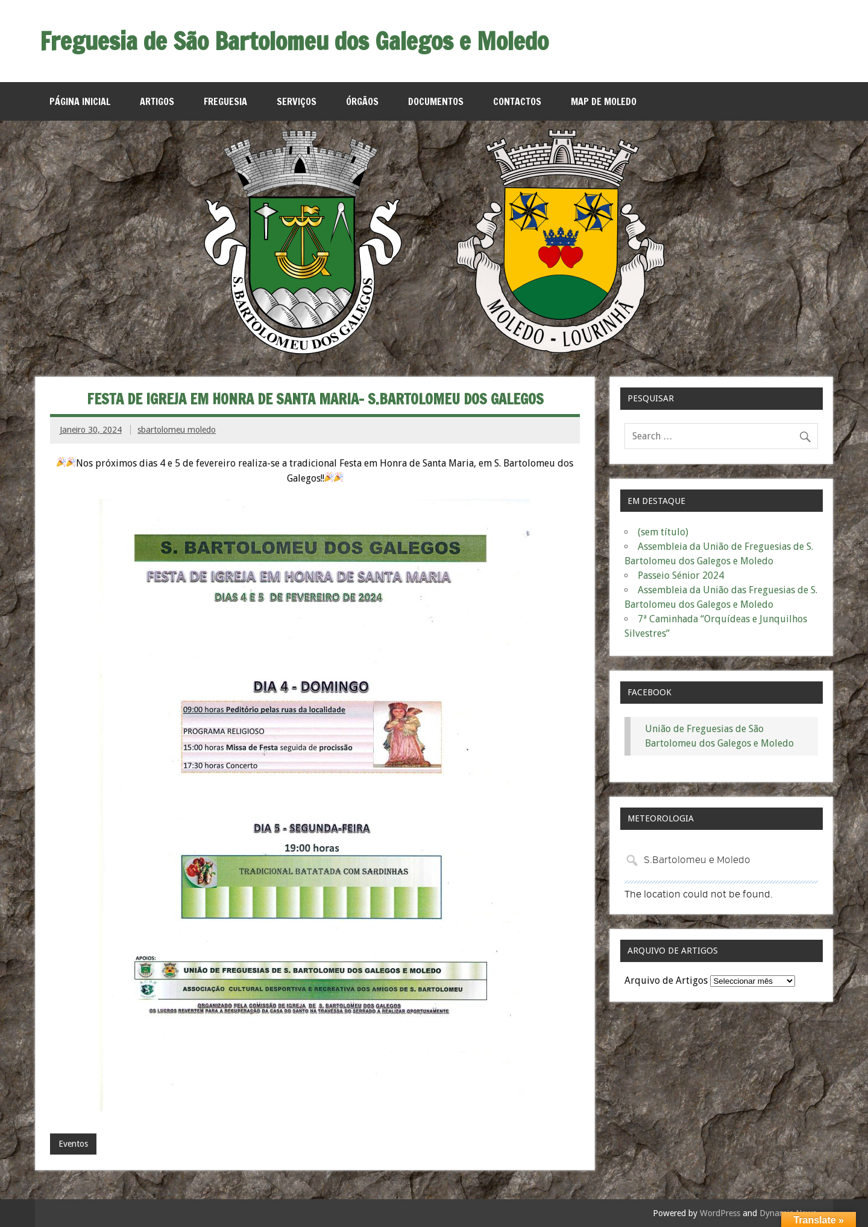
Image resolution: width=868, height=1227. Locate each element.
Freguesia (225, 101)
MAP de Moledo (604, 101)
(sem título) (663, 532)
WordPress (720, 1213)
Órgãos (362, 101)
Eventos (73, 1144)
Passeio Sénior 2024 (681, 575)
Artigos (157, 101)
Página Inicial (79, 101)
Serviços (296, 101)
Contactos (517, 101)
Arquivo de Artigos (666, 980)
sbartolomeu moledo (176, 430)
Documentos (436, 101)
